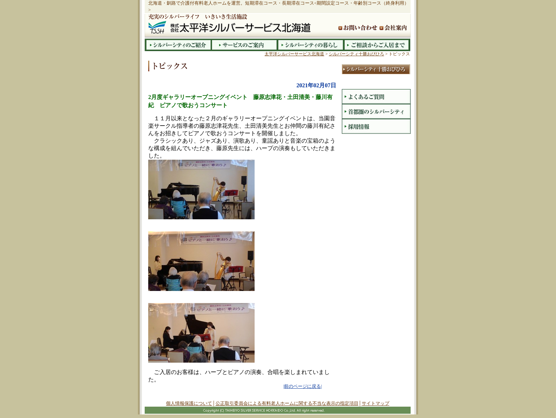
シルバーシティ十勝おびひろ (356, 53)
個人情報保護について (189, 403)
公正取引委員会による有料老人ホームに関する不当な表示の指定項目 (287, 403)
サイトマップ (375, 403)
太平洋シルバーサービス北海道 (294, 53)
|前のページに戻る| (302, 386)
